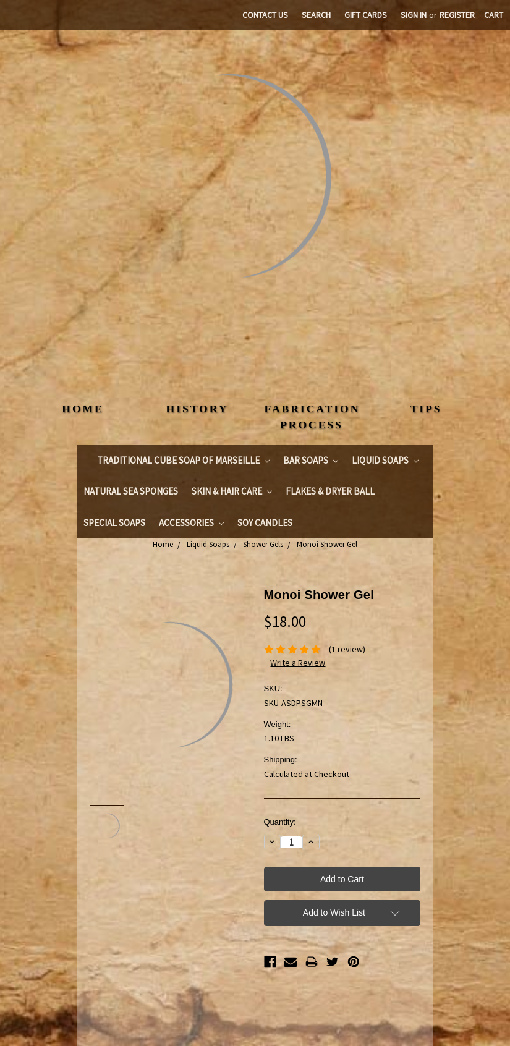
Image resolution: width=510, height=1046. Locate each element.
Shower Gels (263, 544)
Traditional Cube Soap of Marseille (183, 460)
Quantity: (280, 822)
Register (457, 14)
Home (163, 544)
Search (316, 14)
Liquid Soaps (385, 460)
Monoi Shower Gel (327, 544)
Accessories (191, 523)
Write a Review (297, 662)
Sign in (414, 14)
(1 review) (347, 649)
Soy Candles (264, 523)
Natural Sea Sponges (130, 491)
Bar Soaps (310, 460)
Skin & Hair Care (232, 491)
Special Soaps (114, 523)
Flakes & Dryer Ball (330, 491)
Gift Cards (365, 14)
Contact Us (265, 14)
